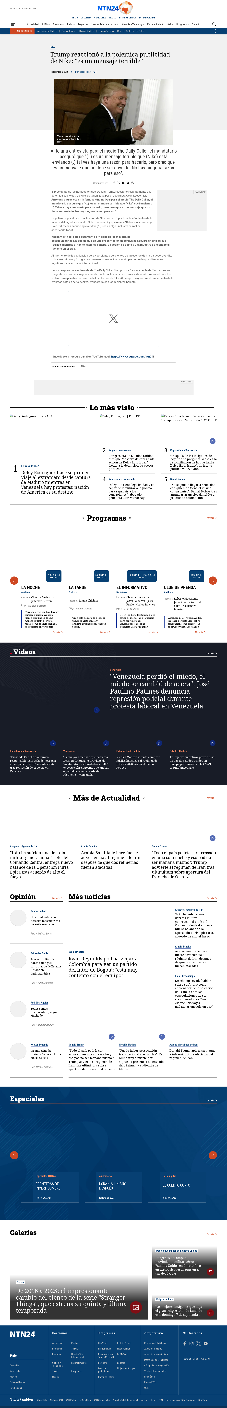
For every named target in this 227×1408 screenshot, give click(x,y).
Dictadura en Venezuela (23, 749)
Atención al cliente (153, 1347)
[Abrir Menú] (13, 24)
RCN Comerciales (102, 1398)
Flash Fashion (123, 1347)
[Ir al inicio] (27, 1338)
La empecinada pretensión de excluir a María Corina (46, 1052)
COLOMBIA (86, 17)
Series (20, 1280)
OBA (146, 1386)
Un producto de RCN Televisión (180, 1398)
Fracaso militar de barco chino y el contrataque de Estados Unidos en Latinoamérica (46, 965)
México (13, 1375)
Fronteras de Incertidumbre (48, 1184)
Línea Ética (149, 1375)
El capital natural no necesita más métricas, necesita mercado (45, 919)
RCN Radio (71, 1398)
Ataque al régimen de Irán (24, 844)
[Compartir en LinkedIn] (123, 183)
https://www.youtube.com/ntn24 (132, 355)
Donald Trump (68, 31)
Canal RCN (42, 1398)
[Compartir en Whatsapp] (132, 183)
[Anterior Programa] (14, 579)
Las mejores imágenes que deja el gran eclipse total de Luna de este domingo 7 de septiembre (178, 1309)
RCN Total (202, 1398)
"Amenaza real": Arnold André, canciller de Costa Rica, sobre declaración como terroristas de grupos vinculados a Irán (184, 621)
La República (85, 1398)
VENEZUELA (100, 17)
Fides (153, 1398)
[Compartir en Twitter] (118, 183)
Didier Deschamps (185, 974)
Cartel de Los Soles (135, 31)
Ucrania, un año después (112, 1184)
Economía (58, 24)
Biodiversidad (38, 909)
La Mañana (122, 1352)
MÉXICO (112, 17)
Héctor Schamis (39, 1043)
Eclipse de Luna (164, 1297)
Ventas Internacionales (155, 1369)
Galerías (23, 1230)
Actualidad (33, 24)
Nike (52, 47)
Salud (170, 24)
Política (45, 24)
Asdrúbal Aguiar (39, 1001)
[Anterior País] (215, 29)
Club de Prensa (180, 586)
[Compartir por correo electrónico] (128, 183)
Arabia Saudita (89, 844)
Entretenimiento (155, 24)
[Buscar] (214, 24)
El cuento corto (176, 1183)
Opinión (196, 24)
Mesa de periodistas (103, 1368)
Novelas (144, 1398)
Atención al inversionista (156, 1352)
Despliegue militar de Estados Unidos (176, 1249)
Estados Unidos (178, 749)
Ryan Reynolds (76, 950)
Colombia (14, 1363)
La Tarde (77, 586)
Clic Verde (103, 1341)
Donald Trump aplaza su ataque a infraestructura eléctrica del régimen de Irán (192, 1052)
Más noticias (90, 895)
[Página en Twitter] (198, 1342)
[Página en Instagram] (191, 1342)
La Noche (30, 586)
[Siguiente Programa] (213, 579)
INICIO (75, 17)
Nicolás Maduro (86, 31)
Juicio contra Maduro (47, 31)
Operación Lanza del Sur (110, 31)
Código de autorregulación (156, 1363)
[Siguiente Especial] (213, 1153)
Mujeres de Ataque (126, 1366)
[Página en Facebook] (185, 1342)
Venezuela (115, 668)
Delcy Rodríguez (30, 464)
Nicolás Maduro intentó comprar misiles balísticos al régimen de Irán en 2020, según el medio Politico (138, 761)
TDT (161, 1398)
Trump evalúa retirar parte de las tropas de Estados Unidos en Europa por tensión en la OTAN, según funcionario (192, 761)
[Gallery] (113, 579)
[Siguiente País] (215, 32)
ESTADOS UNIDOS (127, 17)
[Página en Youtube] (206, 1342)
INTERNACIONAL (147, 17)
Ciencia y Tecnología (133, 24)
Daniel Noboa (177, 477)
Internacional (16, 1386)
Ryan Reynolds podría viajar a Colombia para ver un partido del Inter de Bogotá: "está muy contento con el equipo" (103, 965)
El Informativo (131, 586)
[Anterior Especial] (14, 1153)
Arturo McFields (39, 951)
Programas (182, 24)
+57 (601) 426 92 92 (200, 1357)
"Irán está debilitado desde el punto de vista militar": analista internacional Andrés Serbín (89, 621)
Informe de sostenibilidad (156, 1358)
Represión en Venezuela (183, 448)
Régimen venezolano (120, 448)
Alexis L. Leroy (44, 932)
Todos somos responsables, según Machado (44, 1010)
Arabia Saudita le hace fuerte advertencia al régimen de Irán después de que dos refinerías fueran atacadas (111, 858)
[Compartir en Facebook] (114, 183)
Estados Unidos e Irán (128, 749)
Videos (24, 650)
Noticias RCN (56, 1398)
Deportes (83, 24)
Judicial (70, 24)
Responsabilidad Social (155, 1341)
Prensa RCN (149, 1380)
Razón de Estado (106, 1375)
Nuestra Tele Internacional (105, 24)
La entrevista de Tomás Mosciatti (106, 1354)
